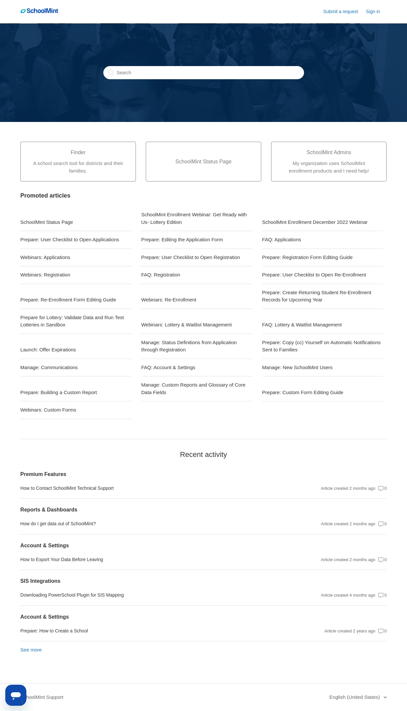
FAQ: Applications (281, 239)
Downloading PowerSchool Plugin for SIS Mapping (72, 595)
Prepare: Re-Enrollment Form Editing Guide (68, 299)
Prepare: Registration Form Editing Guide (307, 257)
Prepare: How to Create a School (54, 630)
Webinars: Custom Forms (48, 410)
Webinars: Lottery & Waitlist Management (186, 324)
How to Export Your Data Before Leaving (61, 559)
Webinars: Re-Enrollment (168, 299)
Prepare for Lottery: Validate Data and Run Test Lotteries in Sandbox (72, 321)
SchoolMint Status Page (46, 222)
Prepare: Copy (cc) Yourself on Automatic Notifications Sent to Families (321, 346)
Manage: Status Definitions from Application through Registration (189, 346)
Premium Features (43, 474)
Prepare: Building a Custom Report (58, 392)
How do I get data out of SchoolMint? (58, 523)
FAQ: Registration (160, 274)
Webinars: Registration (45, 274)
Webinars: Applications (45, 257)
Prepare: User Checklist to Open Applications (69, 239)
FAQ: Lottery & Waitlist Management (302, 324)
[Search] (203, 72)
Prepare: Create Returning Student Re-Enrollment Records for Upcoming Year (316, 296)
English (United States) (355, 697)
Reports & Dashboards (48, 509)
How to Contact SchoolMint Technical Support (67, 488)
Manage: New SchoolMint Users (297, 367)
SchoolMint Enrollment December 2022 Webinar (315, 222)
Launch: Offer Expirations (48, 349)
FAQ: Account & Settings (168, 367)
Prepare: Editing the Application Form (182, 239)
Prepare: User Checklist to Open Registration (190, 257)
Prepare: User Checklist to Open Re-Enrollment (314, 274)
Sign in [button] (373, 11)
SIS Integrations (40, 581)
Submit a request (340, 11)
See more (31, 649)
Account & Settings (44, 545)
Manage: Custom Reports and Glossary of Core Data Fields (193, 388)
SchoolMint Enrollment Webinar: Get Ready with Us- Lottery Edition (194, 218)
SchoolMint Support (42, 697)
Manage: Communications (49, 367)
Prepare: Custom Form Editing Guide (302, 392)
